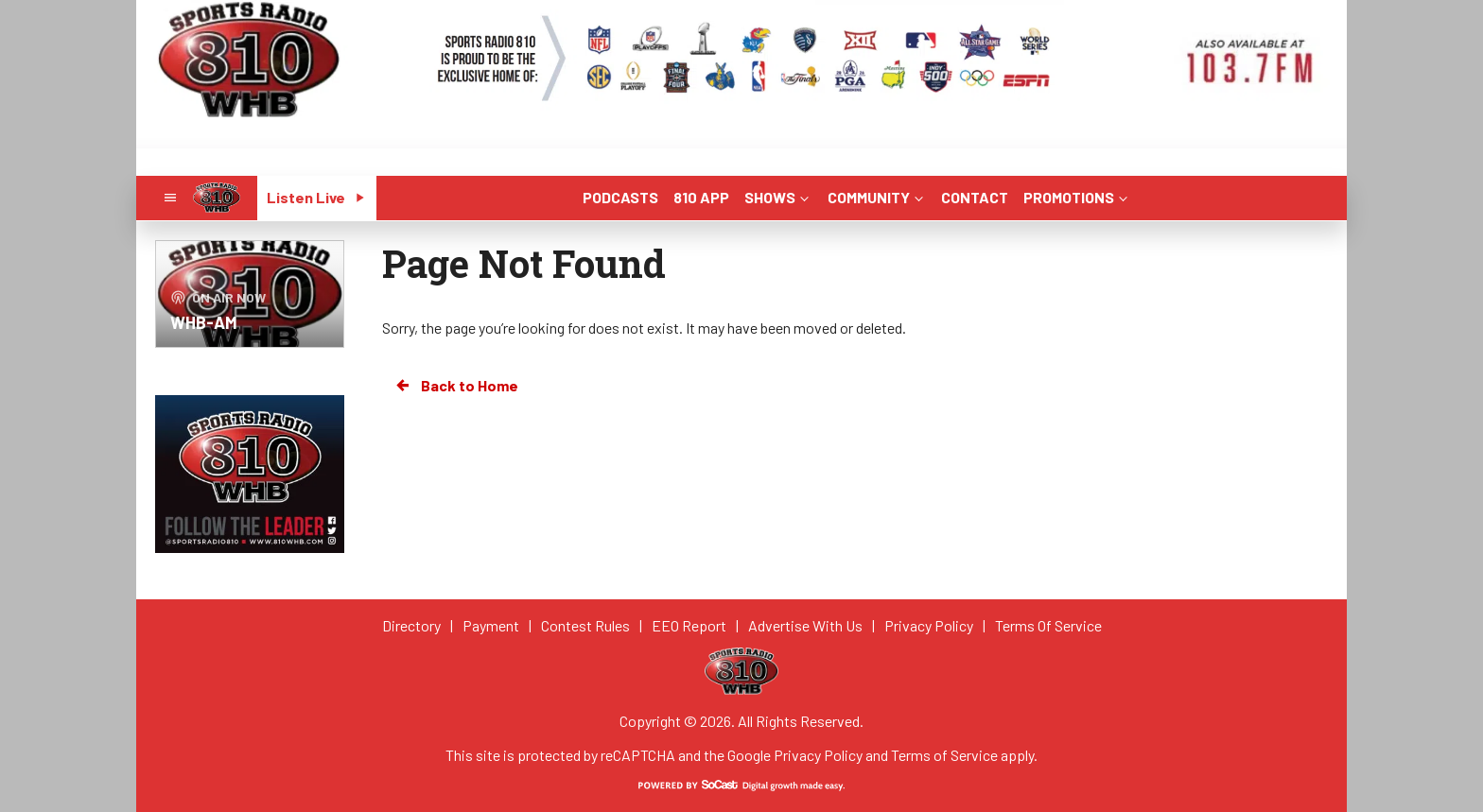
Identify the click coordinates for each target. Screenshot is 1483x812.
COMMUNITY (877, 196)
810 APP (701, 197)
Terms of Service (944, 755)
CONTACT (974, 197)
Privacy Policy (818, 755)
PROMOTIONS (1077, 196)
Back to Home (455, 385)
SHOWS (778, 196)
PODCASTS (620, 197)
